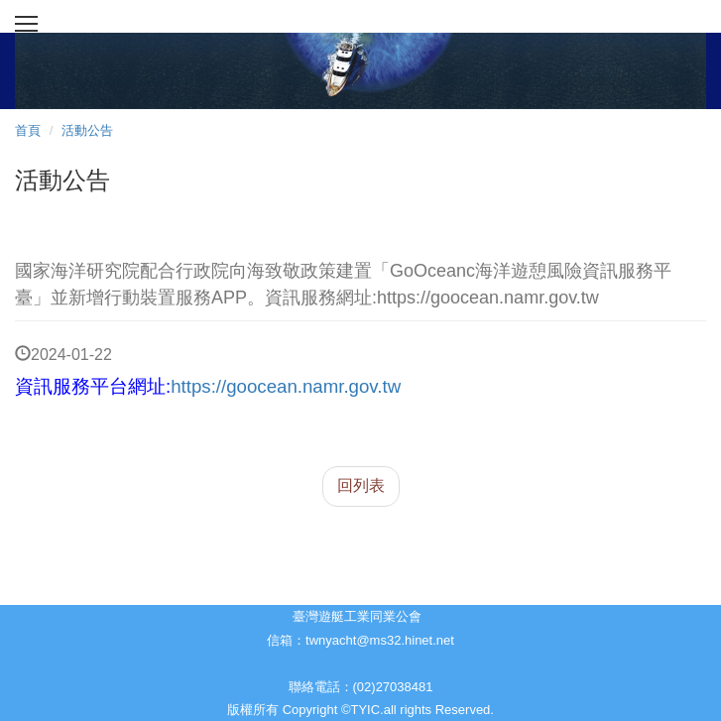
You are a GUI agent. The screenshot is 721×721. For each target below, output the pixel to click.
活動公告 (87, 130)
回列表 (361, 485)
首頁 (28, 130)
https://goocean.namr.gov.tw (286, 386)
